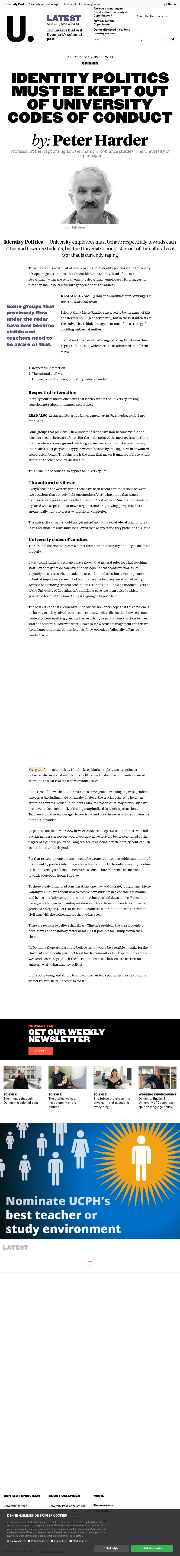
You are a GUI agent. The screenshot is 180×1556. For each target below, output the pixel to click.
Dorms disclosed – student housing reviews (112, 31)
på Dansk (170, 4)
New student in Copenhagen (104, 22)
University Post (14, 4)
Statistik (60, 1540)
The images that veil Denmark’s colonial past (64, 34)
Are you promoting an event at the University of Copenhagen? (111, 12)
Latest (64, 18)
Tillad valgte (111, 1548)
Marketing (80, 1540)
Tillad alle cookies (151, 1548)
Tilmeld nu (41, 1051)
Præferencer (40, 1540)
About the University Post (153, 16)
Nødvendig (18, 1540)
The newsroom (103, 1505)
